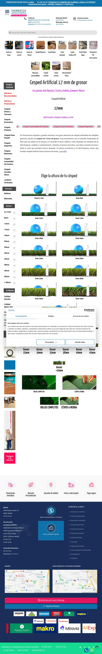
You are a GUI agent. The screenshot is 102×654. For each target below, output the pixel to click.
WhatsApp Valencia (62, 23)
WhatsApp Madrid (62, 19)
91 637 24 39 (42, 2)
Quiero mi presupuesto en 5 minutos (51, 517)
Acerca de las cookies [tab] (81, 316)
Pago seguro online (51, 534)
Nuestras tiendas (85, 19)
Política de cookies (76, 537)
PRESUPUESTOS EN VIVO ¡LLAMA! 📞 (21, 2)
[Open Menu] (7, 13)
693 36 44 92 (14, 554)
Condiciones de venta (77, 525)
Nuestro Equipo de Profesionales (81, 550)
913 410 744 (45, 20)
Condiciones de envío (77, 529)
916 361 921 (37, 20)
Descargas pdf (75, 554)
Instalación (74, 558)
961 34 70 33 (35, 24)
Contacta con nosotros (78, 512)
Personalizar (50, 342)
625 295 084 (34, 22)
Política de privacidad (77, 533)
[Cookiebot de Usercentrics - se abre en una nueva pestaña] (85, 310)
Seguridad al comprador (78, 520)
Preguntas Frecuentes (77, 546)
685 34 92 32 (38, 650)
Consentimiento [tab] (21, 316)
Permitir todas (80, 342)
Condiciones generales (77, 516)
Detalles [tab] (51, 316)
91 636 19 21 (46, 647)
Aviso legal (74, 542)
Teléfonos (31, 18)
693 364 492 (47, 24)
